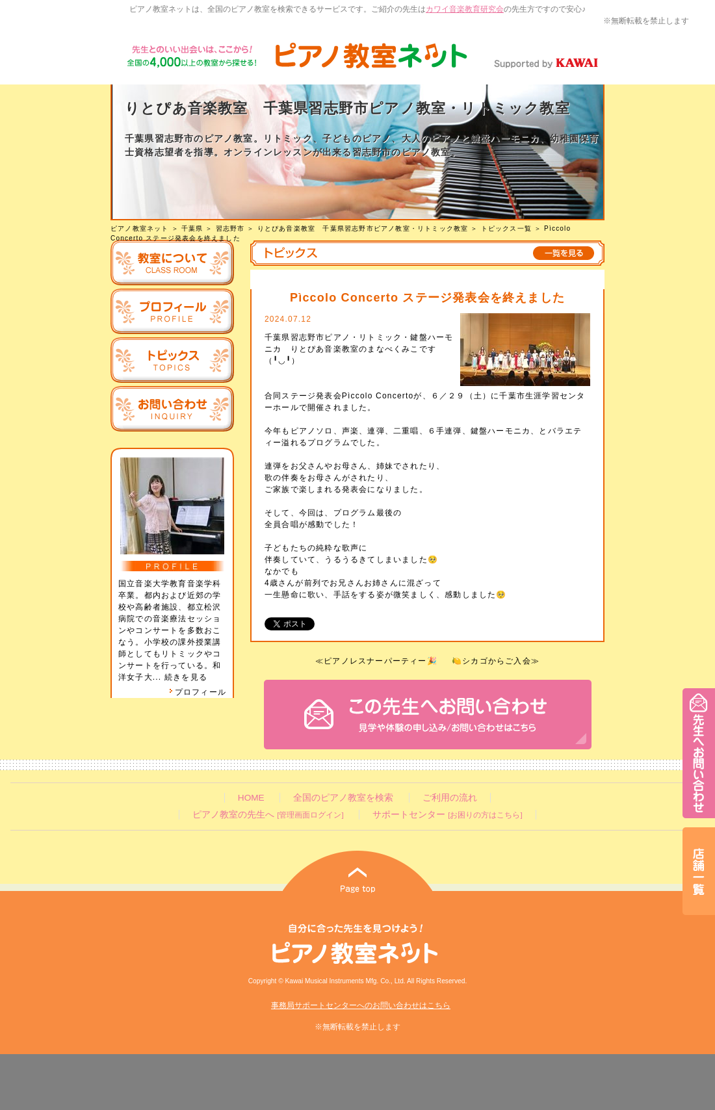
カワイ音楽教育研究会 (465, 9)
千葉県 (192, 228)
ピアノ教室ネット (139, 228)
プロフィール (197, 692)
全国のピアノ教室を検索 (343, 798)
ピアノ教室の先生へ (267, 815)
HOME (251, 798)
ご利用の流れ (449, 798)
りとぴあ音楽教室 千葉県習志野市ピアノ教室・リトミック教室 (363, 228)
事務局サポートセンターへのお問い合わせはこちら (360, 1005)
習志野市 (230, 228)
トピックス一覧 (506, 228)
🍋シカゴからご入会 (491, 660)
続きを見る (185, 677)
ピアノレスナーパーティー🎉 (380, 660)
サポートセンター (447, 815)
